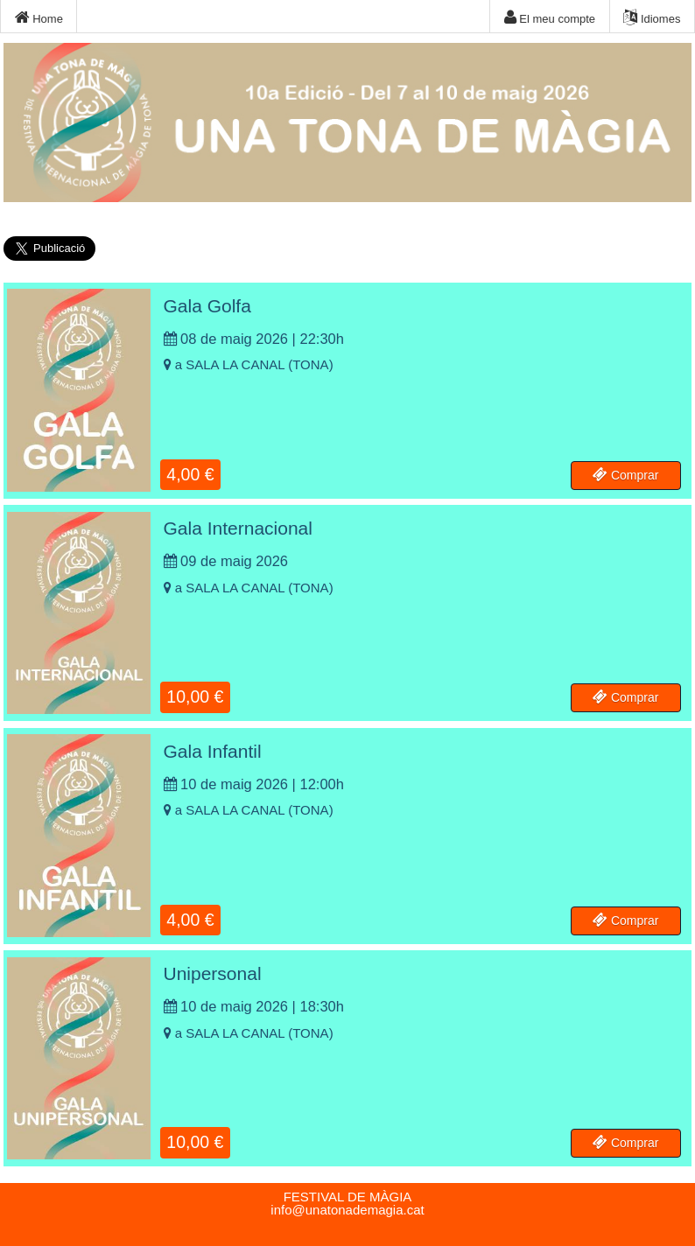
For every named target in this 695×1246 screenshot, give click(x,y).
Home (39, 17)
